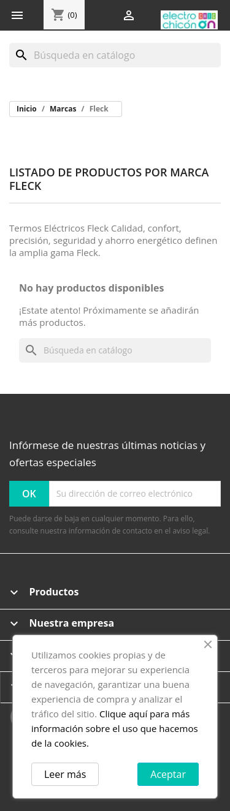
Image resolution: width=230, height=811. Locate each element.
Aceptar (168, 774)
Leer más (65, 774)
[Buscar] (115, 55)
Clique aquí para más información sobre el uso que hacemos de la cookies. (114, 728)
